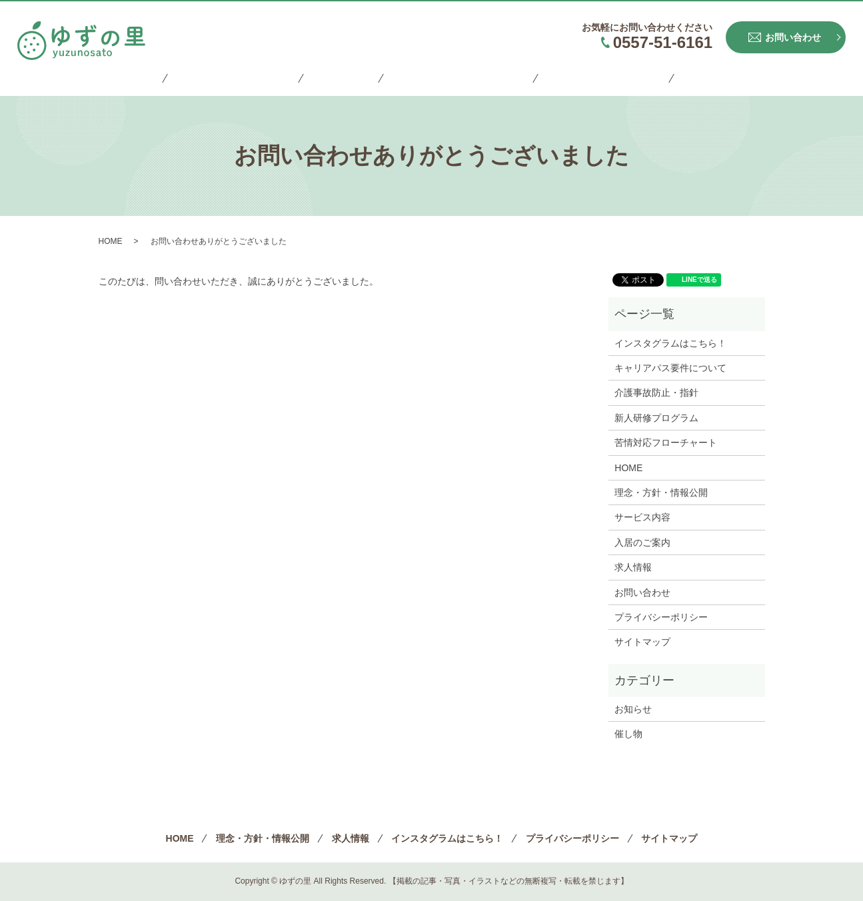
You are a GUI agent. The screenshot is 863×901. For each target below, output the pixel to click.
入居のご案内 (642, 542)
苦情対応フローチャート (665, 442)
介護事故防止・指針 (656, 392)
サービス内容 (642, 517)
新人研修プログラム (656, 418)
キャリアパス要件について (670, 368)
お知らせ (633, 709)
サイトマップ (686, 78)
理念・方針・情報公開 (251, 78)
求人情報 (345, 78)
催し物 (628, 733)
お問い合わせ (642, 592)
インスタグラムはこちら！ (448, 78)
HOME (162, 78)
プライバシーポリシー (582, 78)
